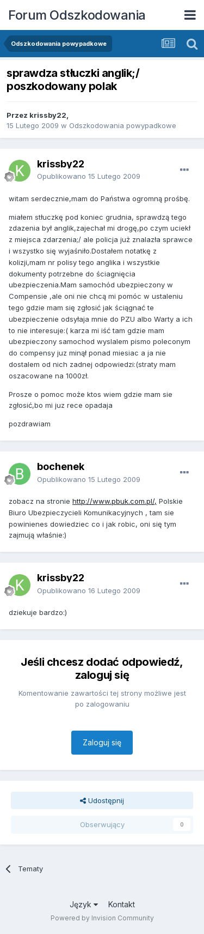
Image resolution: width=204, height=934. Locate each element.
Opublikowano (88, 176)
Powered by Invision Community (102, 918)
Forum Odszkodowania (77, 15)
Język (84, 904)
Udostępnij (102, 800)
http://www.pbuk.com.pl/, (114, 501)
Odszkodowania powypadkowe (122, 125)
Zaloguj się (102, 742)
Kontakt (121, 904)
